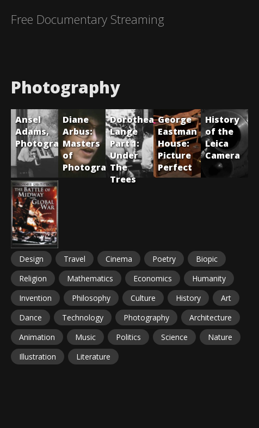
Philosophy (91, 298)
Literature (93, 356)
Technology (82, 317)
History (188, 298)
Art (226, 298)
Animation (37, 337)
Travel (74, 259)
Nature (220, 337)
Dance (30, 317)
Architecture (210, 317)
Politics (128, 337)
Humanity (209, 278)
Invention (35, 298)
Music (85, 337)
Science (174, 337)
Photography (146, 317)
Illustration (37, 356)
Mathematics (90, 278)
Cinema (119, 259)
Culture (143, 298)
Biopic (207, 259)
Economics (152, 278)
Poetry (164, 259)
